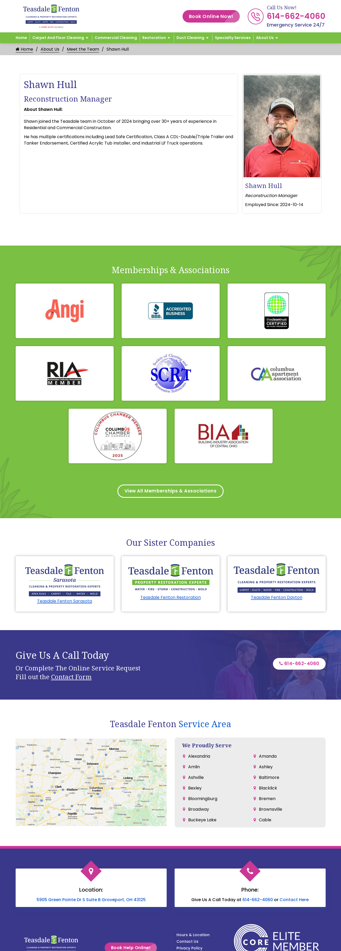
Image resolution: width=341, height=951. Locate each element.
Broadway (198, 810)
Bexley (195, 789)
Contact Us (187, 942)
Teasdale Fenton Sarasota (64, 602)
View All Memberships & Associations (170, 491)
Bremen (267, 799)
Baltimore (269, 778)
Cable (265, 821)
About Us (265, 37)
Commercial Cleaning (116, 37)
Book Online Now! (214, 16)
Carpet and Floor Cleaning (58, 37)
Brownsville (270, 810)
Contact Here (294, 900)
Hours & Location (193, 935)
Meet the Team (83, 49)
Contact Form (71, 677)
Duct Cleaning (190, 37)
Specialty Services (233, 37)
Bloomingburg (202, 799)
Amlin (194, 768)
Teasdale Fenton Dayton (276, 598)
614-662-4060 (296, 16)
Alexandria (199, 757)
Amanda (268, 757)
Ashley (266, 768)
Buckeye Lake (202, 821)
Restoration (154, 37)
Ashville (196, 778)
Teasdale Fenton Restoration (170, 598)
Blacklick (268, 789)
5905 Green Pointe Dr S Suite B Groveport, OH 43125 (91, 900)
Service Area (205, 724)
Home (21, 37)
